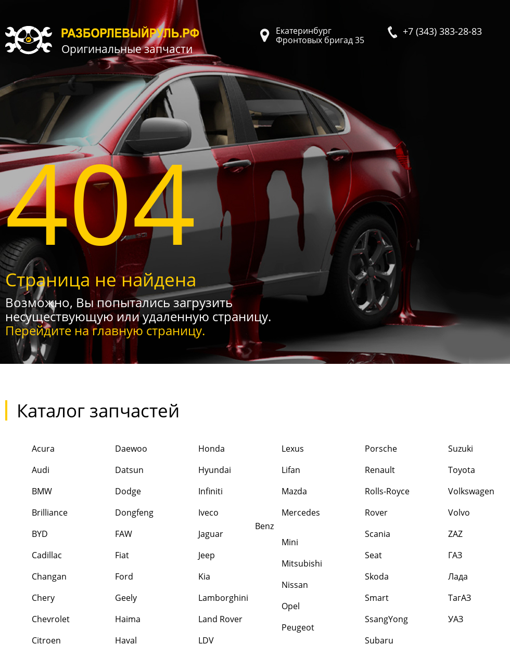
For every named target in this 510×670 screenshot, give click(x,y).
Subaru (365, 641)
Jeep (193, 555)
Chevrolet (37, 619)
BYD (26, 534)
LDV (193, 641)
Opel (277, 606)
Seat (360, 555)
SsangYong (373, 619)
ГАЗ (442, 555)
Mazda (281, 492)
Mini (276, 542)
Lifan (277, 470)
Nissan (281, 585)
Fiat (108, 555)
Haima (114, 619)
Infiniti (197, 492)
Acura (30, 449)
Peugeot (284, 628)
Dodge (114, 492)
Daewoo (117, 449)
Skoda (363, 577)
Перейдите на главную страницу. (105, 330)
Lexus (279, 449)
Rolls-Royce (374, 492)
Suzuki (447, 449)
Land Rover (207, 619)
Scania (364, 534)
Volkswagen (458, 492)
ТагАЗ (446, 598)
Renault (366, 470)
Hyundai (201, 470)
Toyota (448, 470)
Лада (445, 577)
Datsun (116, 470)
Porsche (367, 449)
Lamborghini (210, 598)
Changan (36, 577)
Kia (191, 577)
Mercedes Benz (287, 517)
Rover (363, 513)
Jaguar (197, 534)
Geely (112, 598)
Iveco (195, 513)
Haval (112, 641)
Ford (110, 577)
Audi (27, 470)
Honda (198, 449)
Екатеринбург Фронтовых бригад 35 (320, 35)
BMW (28, 492)
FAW (110, 534)
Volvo (446, 513)
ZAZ (442, 534)
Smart (363, 598)
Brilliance (36, 513)
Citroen (33, 641)
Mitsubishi (288, 564)
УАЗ (442, 619)
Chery (30, 598)
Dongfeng (121, 513)
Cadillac (33, 555)
